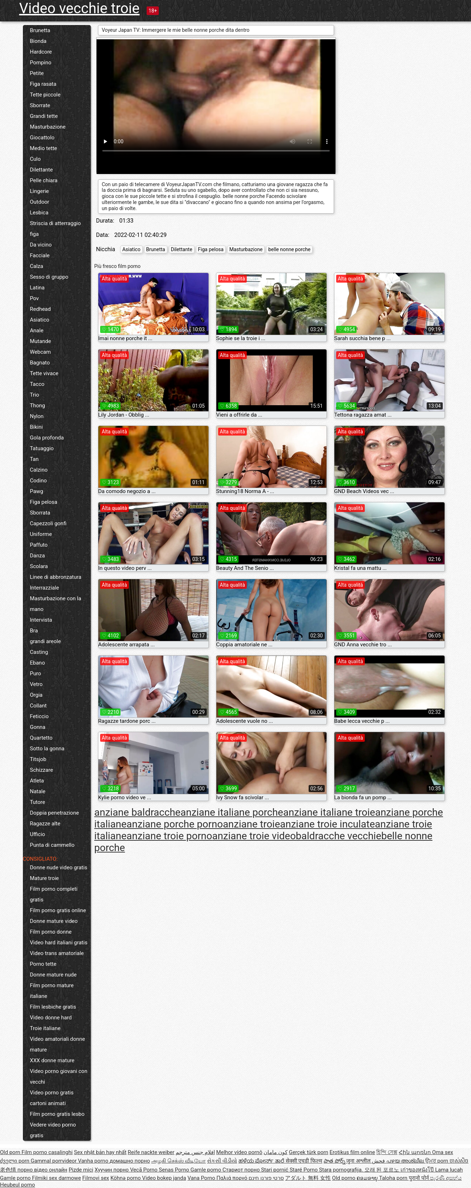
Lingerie (39, 191)
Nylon (37, 416)
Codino (38, 480)
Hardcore (41, 52)
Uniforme (41, 534)
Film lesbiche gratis (53, 1007)
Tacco (37, 384)
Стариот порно (241, 1170)
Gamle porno (206, 1170)
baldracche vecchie (338, 836)
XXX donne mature (52, 1060)
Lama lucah (449, 1170)
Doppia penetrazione (54, 813)
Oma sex (442, 1152)
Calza (36, 266)
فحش (379, 1161)
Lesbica (39, 212)
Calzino (39, 470)
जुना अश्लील (359, 1161)
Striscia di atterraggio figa (55, 228)
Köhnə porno (126, 1178)
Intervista (41, 620)
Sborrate (40, 105)
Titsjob (38, 759)
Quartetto (41, 738)
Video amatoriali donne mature (57, 1044)
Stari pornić (275, 1170)
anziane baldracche (137, 812)
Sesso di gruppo (49, 277)
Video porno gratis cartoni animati (52, 1098)
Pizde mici (81, 1170)
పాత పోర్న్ (335, 1161)
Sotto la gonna (47, 748)
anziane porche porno (175, 824)
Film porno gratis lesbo (57, 1114)
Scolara (39, 566)
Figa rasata (43, 84)
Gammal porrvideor (54, 1161)
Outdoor (39, 202)
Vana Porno (201, 1178)
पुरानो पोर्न (419, 1178)
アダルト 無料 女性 (307, 1178)
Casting (39, 652)
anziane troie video (254, 836)
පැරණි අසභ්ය (446, 1178)
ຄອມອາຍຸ (368, 1178)
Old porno (344, 1178)
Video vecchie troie (79, 8)
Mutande (40, 341)
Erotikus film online (352, 1152)
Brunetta (40, 30)
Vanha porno (93, 1161)
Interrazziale (44, 588)
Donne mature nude (53, 974)
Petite (37, 73)
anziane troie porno (169, 836)
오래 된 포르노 (382, 1170)
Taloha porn (394, 1178)
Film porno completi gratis (54, 894)
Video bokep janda (164, 1178)
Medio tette (43, 148)
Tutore (37, 802)
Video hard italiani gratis (59, 942)
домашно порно (129, 1161)
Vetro (36, 684)
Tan (34, 459)
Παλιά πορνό (232, 1178)
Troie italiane (45, 1028)
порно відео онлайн (42, 1170)
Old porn (10, 1152)
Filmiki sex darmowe (56, 1178)
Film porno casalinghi (47, 1152)
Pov (34, 298)
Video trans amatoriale (57, 953)
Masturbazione (48, 127)
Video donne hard (51, 1017)
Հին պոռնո (415, 1152)
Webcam (40, 352)
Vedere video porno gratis (53, 1130)
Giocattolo (42, 137)
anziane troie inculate (327, 824)
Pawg (36, 491)
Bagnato (40, 362)
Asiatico (39, 320)
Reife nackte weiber (151, 1152)
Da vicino (41, 245)
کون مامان (276, 1152)
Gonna (38, 727)
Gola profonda (47, 437)
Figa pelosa (44, 502)
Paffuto (39, 545)
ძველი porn (15, 1161)
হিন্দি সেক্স (386, 1152)
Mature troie (44, 878)
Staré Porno (304, 1170)
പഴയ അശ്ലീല (405, 1161)
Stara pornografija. (341, 1170)
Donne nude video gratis (59, 867)
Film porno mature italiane (52, 990)
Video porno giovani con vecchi (59, 1076)
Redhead (40, 309)
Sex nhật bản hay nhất (100, 1152)
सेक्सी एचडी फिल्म (304, 1161)
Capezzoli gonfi (48, 523)
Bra (34, 630)
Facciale (40, 255)
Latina (37, 287)
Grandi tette (44, 116)
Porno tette (43, 964)
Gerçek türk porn (308, 1152)
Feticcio (39, 716)
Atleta (37, 780)
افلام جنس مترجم (195, 1152)
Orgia (36, 695)
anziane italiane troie (329, 812)
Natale (38, 791)
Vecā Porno (144, 1170)
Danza (37, 555)
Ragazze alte (45, 823)
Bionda (38, 41)
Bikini (36, 427)
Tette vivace (44, 373)
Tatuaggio (42, 448)
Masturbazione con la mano (56, 603)
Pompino (40, 62)
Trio (34, 395)
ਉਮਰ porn (437, 1161)
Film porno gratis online (58, 910)
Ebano (37, 663)
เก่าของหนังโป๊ (418, 1170)
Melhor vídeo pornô (239, 1152)
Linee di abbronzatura (56, 577)
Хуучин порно (112, 1170)
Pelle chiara (44, 180)
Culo (35, 159)
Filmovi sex (95, 1178)
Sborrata (40, 513)
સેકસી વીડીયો (222, 1161)
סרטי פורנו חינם (266, 1178)
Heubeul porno (17, 1185)
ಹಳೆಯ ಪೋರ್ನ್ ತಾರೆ (262, 1161)
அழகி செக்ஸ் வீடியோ (178, 1161)
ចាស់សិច (459, 1161)
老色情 (9, 1170)
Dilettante (41, 169)
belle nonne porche (289, 249)
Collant (38, 705)
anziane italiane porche (232, 812)
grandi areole (45, 641)
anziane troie (251, 824)
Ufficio (37, 834)
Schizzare (41, 770)
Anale (37, 330)
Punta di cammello (52, 845)
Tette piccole (45, 94)
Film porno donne (51, 932)
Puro (35, 673)
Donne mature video (54, 921)
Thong (37, 405)
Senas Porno (174, 1170)
